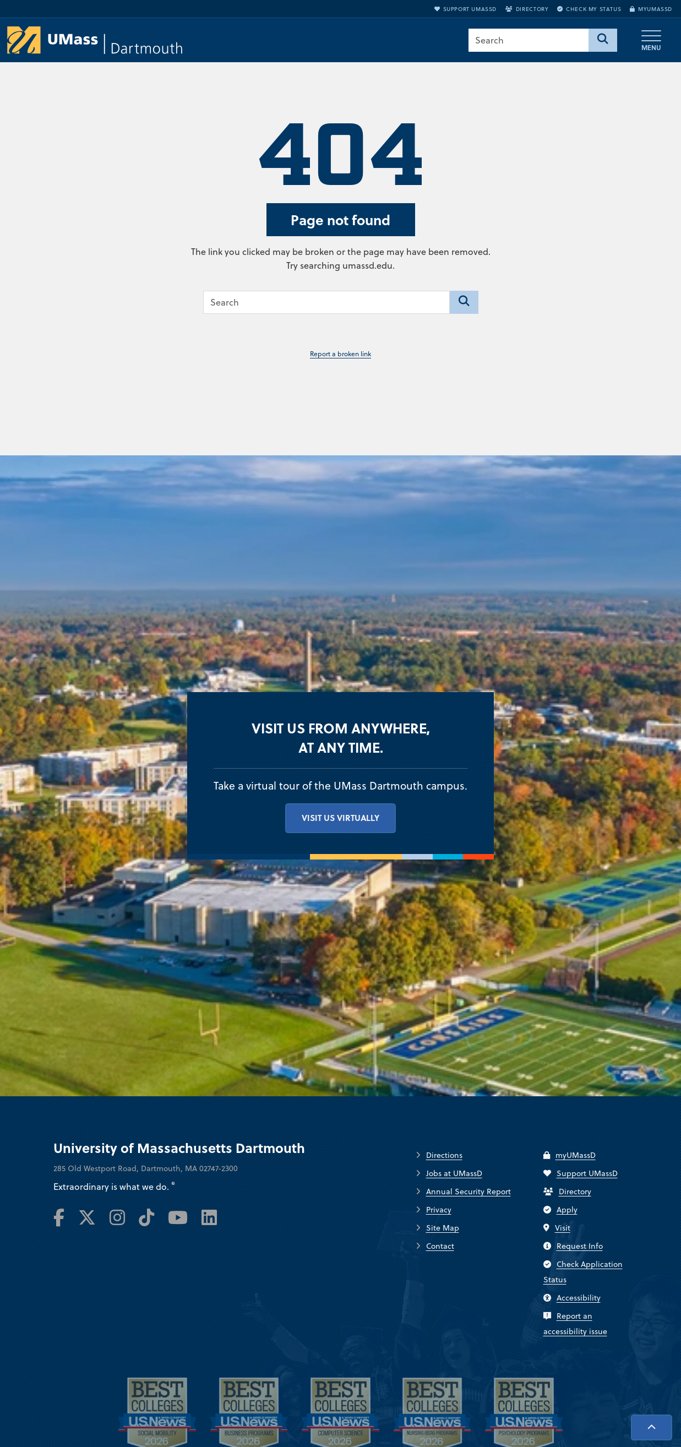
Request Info (573, 1246)
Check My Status (589, 9)
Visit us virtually (340, 818)
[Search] (603, 40)
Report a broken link (340, 353)
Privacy (438, 1209)
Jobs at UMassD (454, 1173)
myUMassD (651, 9)
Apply (560, 1209)
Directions (444, 1155)
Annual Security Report (468, 1191)
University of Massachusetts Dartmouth (179, 1148)
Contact (440, 1246)
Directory (526, 9)
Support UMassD (465, 9)
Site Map (442, 1227)
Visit (556, 1227)
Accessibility (572, 1297)
